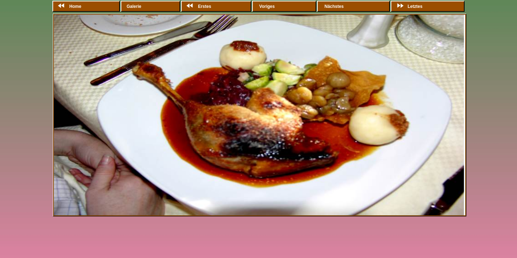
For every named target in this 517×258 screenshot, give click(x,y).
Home (68, 6)
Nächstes (334, 6)
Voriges (267, 6)
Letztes (407, 6)
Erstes (197, 6)
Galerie (134, 6)
